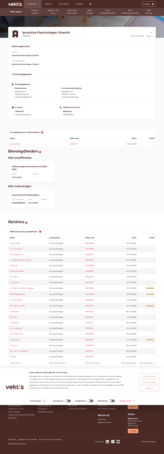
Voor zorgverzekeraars (107, 11)
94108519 (89, 271)
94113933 (89, 334)
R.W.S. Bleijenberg (17, 294)
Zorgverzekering (44, 406)
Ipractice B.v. (15, 144)
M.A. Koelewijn (16, 328)
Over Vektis (64, 4)
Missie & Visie (103, 399)
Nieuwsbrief (72, 406)
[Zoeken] (90, 4)
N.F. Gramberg (16, 300)
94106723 (89, 311)
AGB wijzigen (89, 11)
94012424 (89, 288)
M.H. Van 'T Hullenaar (19, 351)
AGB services (148, 11)
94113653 (89, 328)
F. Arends (14, 266)
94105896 (89, 300)
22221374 (73, 144)
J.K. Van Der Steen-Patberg (22, 288)
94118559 (89, 357)
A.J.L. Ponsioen (16, 249)
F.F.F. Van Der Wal (17, 306)
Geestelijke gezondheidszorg (49, 402)
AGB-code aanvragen (72, 11)
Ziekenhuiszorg (44, 399)
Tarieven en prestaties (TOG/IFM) (21, 415)
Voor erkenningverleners (130, 11)
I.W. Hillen (14, 277)
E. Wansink (14, 323)
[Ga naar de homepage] (15, 4)
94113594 (89, 306)
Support (79, 4)
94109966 (89, 294)
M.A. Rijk (13, 317)
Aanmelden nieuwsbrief (77, 409)
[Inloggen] (149, 4)
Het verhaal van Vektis (107, 409)
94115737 (89, 351)
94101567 (89, 254)
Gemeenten (42, 409)
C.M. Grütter (15, 243)
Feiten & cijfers (74, 402)
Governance (103, 396)
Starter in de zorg (52, 11)
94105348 (89, 277)
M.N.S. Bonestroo (17, 271)
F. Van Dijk (14, 311)
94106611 (89, 323)
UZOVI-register (14, 412)
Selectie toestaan (142, 431)
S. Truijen (14, 345)
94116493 (89, 345)
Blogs (70, 399)
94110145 (89, 317)
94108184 (89, 282)
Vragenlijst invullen (16, 409)
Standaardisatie (14, 406)
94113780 (89, 340)
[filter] (28, 363)
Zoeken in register (35, 11)
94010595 (89, 260)
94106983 (89, 249)
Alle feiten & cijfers (45, 412)
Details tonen (125, 450)
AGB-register (13, 396)
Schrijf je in (149, 382)
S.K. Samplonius (17, 254)
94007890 (89, 243)
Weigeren (142, 437)
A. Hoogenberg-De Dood (20, 260)
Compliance (102, 406)
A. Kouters (14, 282)
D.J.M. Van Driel (16, 334)
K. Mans (13, 357)
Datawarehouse (104, 402)
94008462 (89, 266)
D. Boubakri (15, 340)
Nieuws (48, 4)
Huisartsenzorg (44, 396)
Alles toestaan (142, 425)
